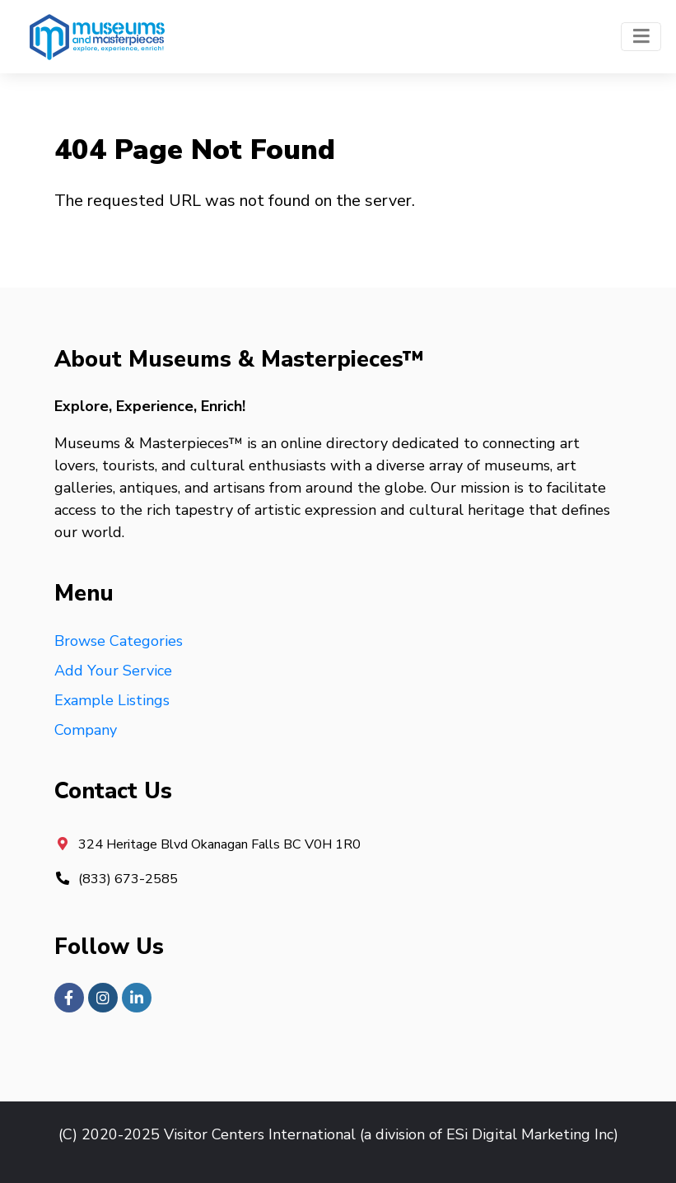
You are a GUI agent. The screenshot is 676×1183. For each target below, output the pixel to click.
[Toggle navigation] (641, 36)
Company (85, 730)
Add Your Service (113, 670)
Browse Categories (118, 641)
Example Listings (112, 700)
